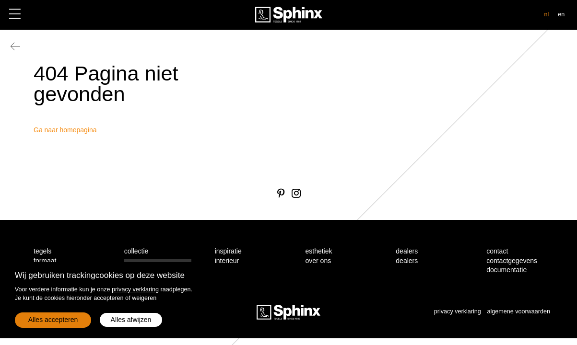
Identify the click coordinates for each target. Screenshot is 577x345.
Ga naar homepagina (65, 130)
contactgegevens (511, 260)
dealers (407, 260)
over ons (318, 260)
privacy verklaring (135, 289)
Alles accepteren (53, 319)
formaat (45, 260)
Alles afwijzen (131, 319)
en (561, 14)
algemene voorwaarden (518, 311)
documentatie (506, 270)
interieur (227, 260)
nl (546, 14)
